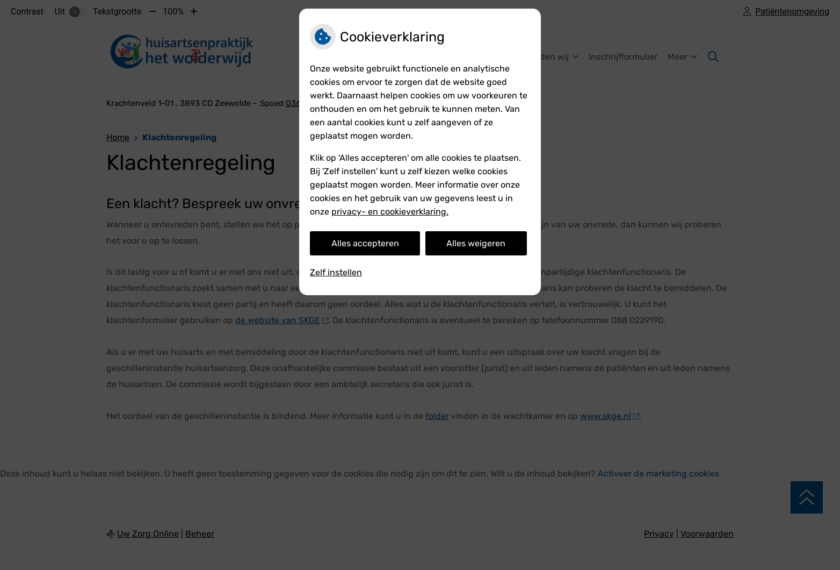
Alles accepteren (365, 243)
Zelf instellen (336, 272)
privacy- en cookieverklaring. (389, 211)
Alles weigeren (475, 243)
